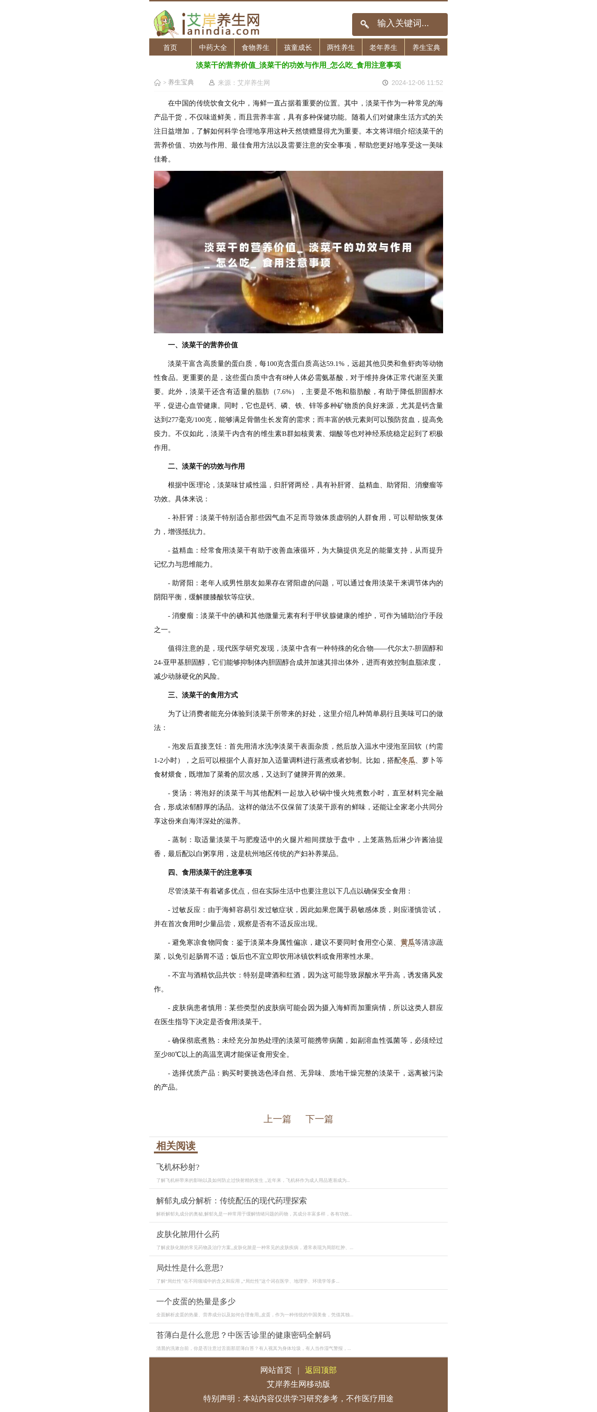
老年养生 (383, 47)
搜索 (364, 24)
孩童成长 (298, 47)
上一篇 (278, 1119)
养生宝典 (426, 47)
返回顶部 (321, 1370)
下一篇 (319, 1119)
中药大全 (213, 47)
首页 (170, 47)
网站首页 (276, 1370)
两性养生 (341, 47)
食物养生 (256, 47)
